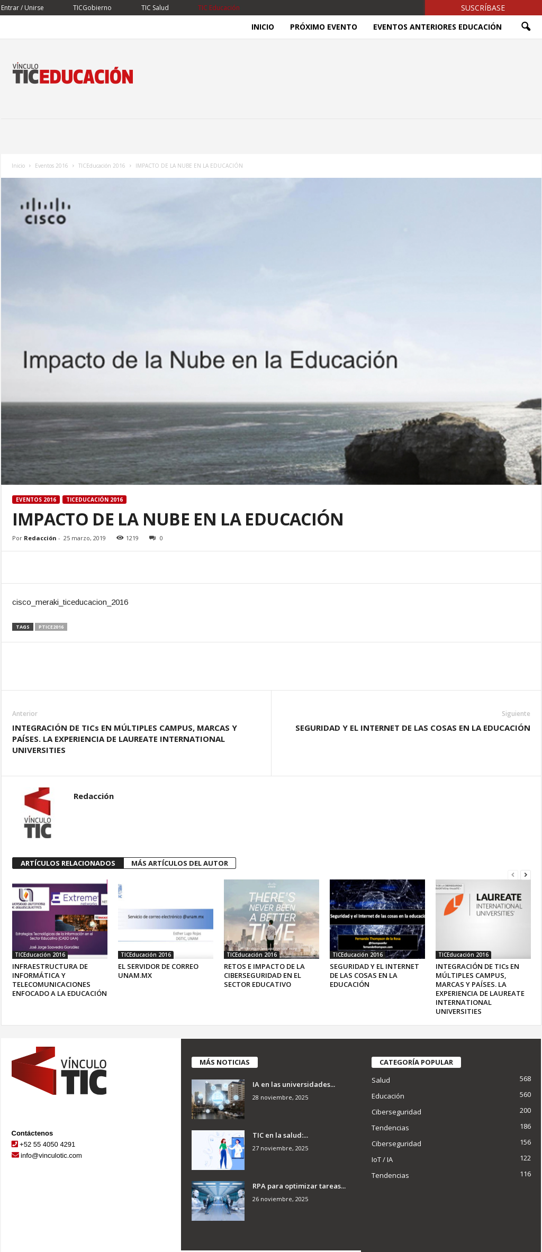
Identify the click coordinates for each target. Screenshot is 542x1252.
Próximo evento (323, 27)
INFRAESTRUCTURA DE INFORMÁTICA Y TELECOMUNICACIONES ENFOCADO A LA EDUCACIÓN (59, 979)
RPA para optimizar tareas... (299, 1186)
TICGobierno (92, 7)
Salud (381, 1080)
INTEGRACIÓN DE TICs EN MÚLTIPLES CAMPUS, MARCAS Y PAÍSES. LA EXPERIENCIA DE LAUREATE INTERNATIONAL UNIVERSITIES (124, 738)
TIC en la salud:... (280, 1135)
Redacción (40, 538)
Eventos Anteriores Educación (437, 27)
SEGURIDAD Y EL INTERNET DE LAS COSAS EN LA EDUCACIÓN (412, 727)
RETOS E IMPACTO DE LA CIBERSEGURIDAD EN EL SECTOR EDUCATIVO (264, 975)
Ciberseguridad (396, 1112)
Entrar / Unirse (22, 7)
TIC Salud (155, 7)
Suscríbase (483, 8)
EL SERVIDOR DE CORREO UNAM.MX (158, 970)
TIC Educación (219, 7)
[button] (525, 27)
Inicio (262, 27)
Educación (388, 1096)
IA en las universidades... (293, 1084)
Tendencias (390, 1127)
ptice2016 (51, 626)
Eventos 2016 (51, 165)
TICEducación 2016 (101, 165)
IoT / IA (382, 1159)
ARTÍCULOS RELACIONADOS (68, 863)
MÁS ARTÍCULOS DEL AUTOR (179, 863)
